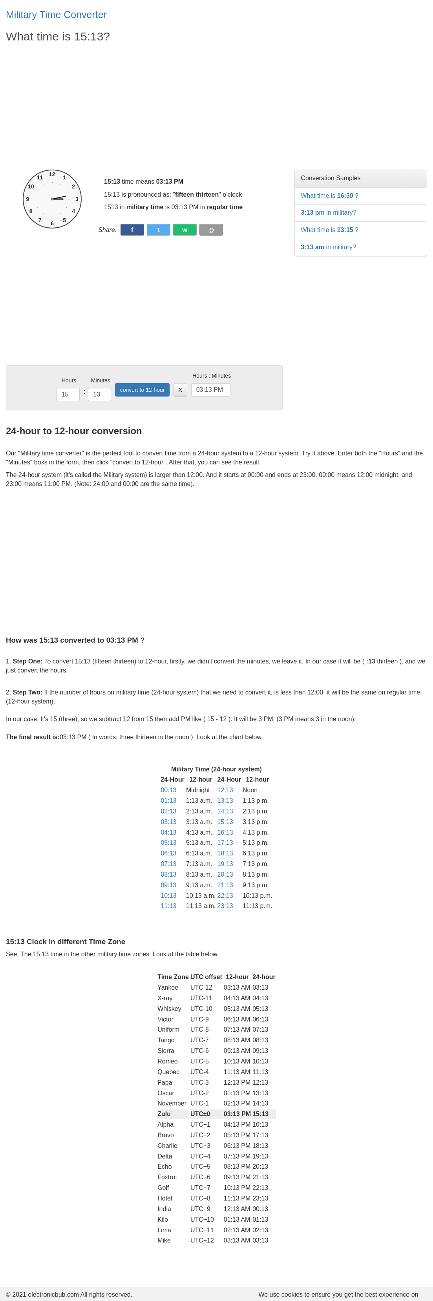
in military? (328, 212)
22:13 (225, 895)
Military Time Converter (56, 14)
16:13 (225, 832)
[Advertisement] (144, 107)
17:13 (225, 842)
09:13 (168, 885)
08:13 (168, 874)
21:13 (225, 885)
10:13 (168, 895)
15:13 (225, 822)
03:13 (168, 822)
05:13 (168, 842)
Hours (69, 380)
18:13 (225, 853)
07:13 (168, 864)
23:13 (225, 906)
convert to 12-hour (142, 390)
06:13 (168, 853)
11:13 (168, 906)
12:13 (225, 790)
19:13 (225, 864)
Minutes (100, 380)
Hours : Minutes (211, 376)
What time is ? (329, 195)
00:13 (168, 790)
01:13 (168, 800)
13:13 (225, 800)
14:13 (225, 811)
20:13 (225, 874)
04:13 (168, 832)
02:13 (168, 811)
